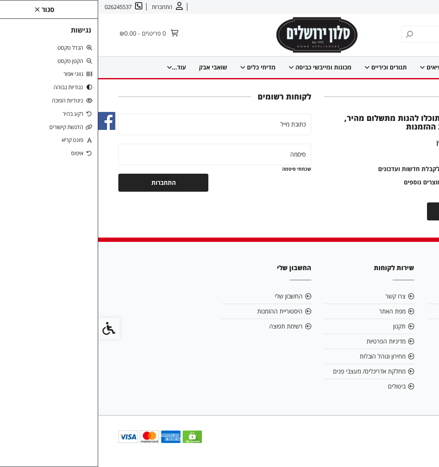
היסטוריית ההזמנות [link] (181, 311)
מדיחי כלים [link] (177, 67)
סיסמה (199, 154)
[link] (419, 447)
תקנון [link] (301, 326)
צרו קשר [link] (381, 7)
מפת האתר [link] (294, 311)
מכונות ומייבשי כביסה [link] (239, 67)
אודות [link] (406, 7)
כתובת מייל (194, 124)
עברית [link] (356, 7)
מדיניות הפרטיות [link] (287, 341)
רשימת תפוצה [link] (187, 326)
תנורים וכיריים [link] (305, 67)
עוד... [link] (60, 67)
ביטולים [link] (298, 386)
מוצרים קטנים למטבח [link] (115, 67)
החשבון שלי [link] (190, 296)
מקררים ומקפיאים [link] (365, 67)
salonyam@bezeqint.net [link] (375, 311)
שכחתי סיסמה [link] (198, 169)
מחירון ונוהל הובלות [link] (284, 356)
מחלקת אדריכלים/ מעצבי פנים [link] (271, 371)
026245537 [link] (394, 326)
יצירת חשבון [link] (374, 211)
